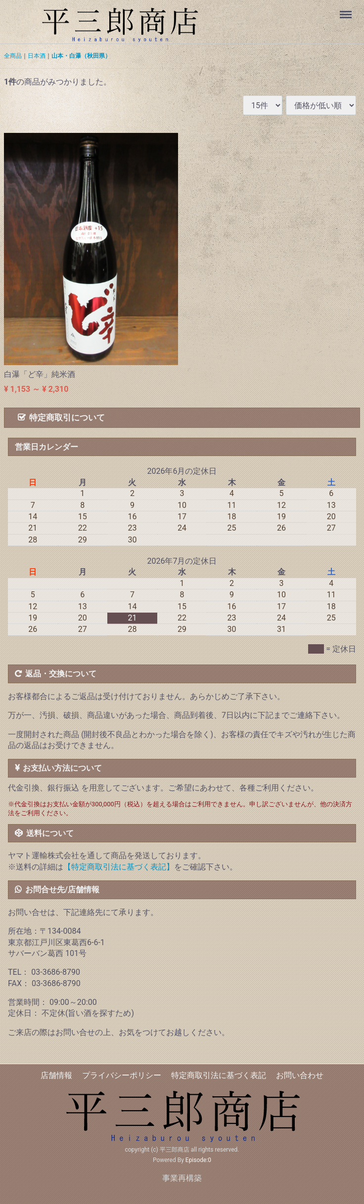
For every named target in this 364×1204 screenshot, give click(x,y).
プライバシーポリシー (121, 1075)
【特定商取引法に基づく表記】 (118, 867)
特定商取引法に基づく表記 (218, 1075)
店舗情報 (56, 1075)
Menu (347, 9)
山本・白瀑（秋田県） (81, 55)
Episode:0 (198, 1160)
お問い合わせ (299, 1075)
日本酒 (37, 55)
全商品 (13, 55)
